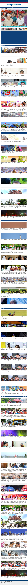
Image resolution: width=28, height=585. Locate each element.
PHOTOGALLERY (3, 1)
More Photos (25, 45)
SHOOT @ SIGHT (4, 220)
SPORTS (2, 308)
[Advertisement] (14, 37)
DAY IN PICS (3, 45)
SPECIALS (3, 396)
